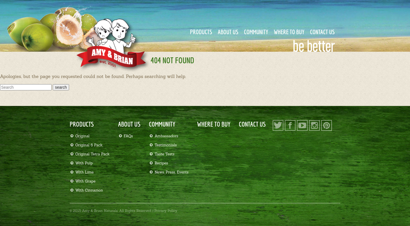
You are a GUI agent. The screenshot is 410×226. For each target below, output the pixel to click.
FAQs (128, 136)
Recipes (161, 163)
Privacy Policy (165, 210)
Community (256, 31)
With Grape (85, 181)
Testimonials (166, 145)
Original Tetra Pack (92, 154)
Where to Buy (289, 31)
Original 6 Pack (89, 145)
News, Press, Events (171, 172)
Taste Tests (165, 154)
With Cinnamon (89, 190)
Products (201, 31)
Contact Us (322, 31)
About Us (228, 31)
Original (82, 136)
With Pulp (84, 163)
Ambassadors (166, 136)
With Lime (84, 172)
